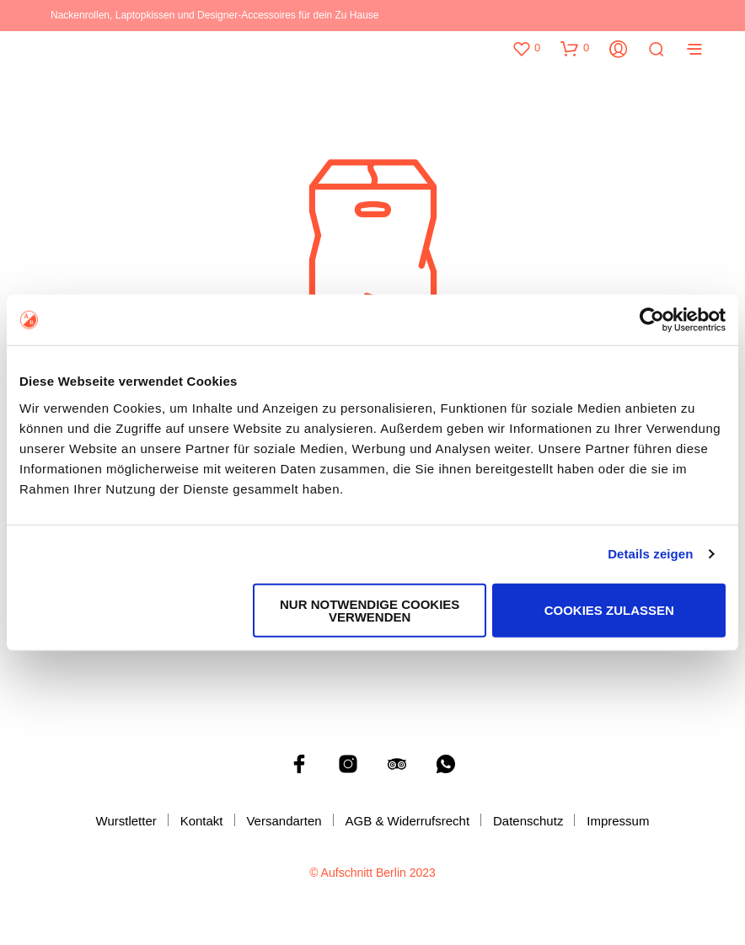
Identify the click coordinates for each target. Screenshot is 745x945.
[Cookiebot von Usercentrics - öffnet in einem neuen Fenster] (652, 320)
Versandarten (283, 821)
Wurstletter (126, 821)
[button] (526, 48)
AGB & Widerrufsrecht (408, 821)
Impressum (618, 821)
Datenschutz (528, 821)
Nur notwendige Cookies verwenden (369, 609)
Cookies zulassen (609, 610)
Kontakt (201, 821)
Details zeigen (650, 554)
